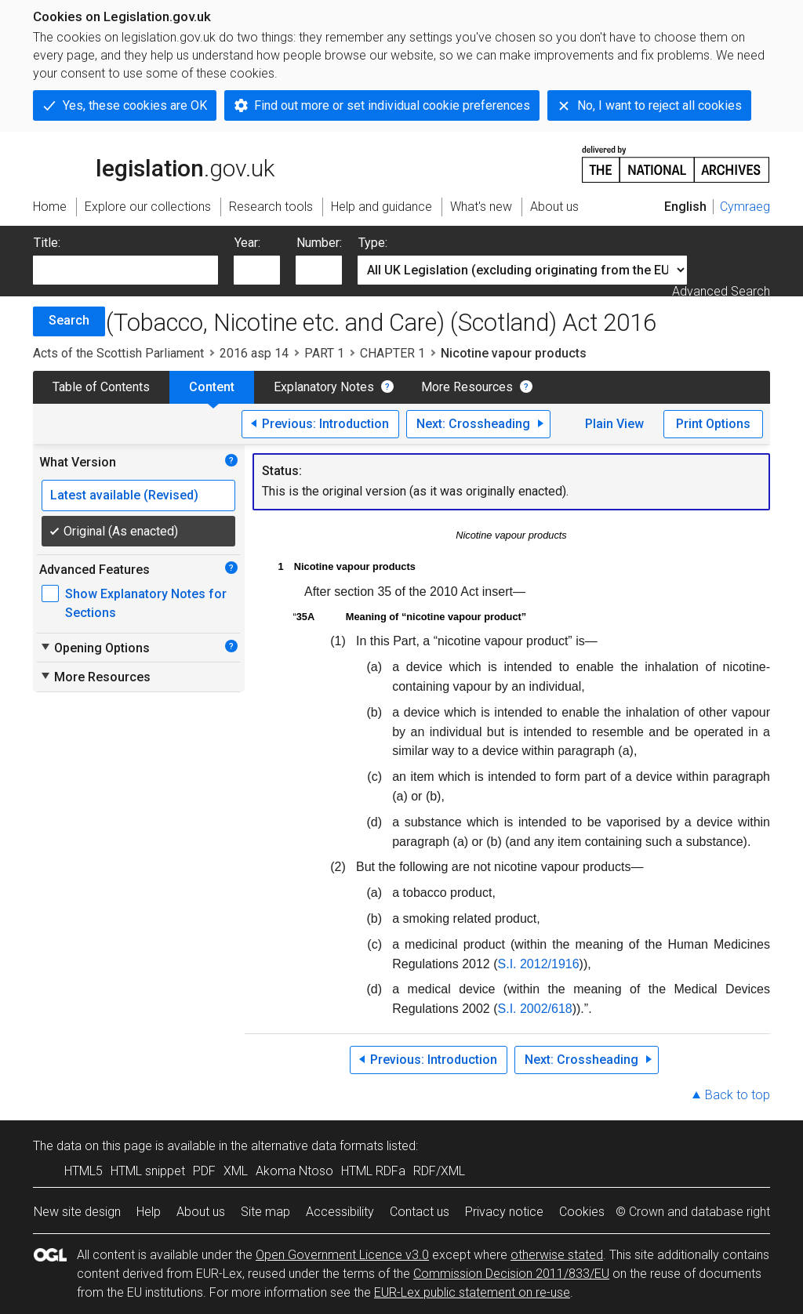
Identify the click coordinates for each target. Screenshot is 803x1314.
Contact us (419, 1211)
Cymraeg (745, 206)
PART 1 (324, 353)
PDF (204, 1170)
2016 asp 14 (254, 353)
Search (69, 320)
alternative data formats (317, 1145)
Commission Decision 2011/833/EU (511, 1273)
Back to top (737, 1094)
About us (200, 1211)
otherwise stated (557, 1254)
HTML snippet (148, 1170)
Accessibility (340, 1211)
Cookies (582, 1211)
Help (148, 1211)
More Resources (467, 386)
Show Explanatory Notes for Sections (146, 603)
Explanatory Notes (324, 386)
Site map (265, 1211)
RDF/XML (439, 1170)
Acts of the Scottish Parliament (118, 353)
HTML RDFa (373, 1170)
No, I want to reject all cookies (659, 105)
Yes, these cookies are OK (135, 105)
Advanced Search (721, 291)
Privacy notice (504, 1211)
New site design (77, 1211)
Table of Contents (101, 386)
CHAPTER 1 (392, 353)
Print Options (713, 423)
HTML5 (83, 1170)
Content (211, 386)
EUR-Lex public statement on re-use (472, 1292)
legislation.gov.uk (153, 163)
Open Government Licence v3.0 (342, 1254)
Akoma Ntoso (294, 1170)
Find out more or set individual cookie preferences (392, 105)
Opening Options (94, 647)
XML (235, 1170)
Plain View (614, 423)
